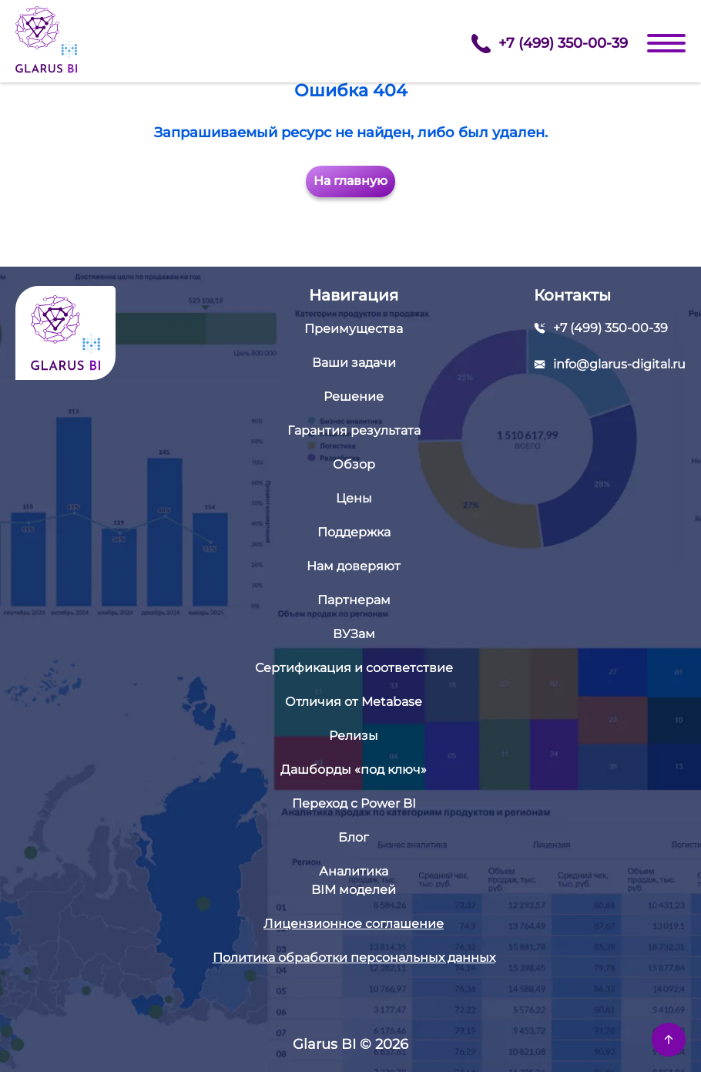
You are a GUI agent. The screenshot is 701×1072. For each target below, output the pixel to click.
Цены (354, 498)
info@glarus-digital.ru (619, 364)
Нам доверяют (354, 566)
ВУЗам (354, 634)
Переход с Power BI (354, 803)
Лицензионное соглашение (353, 923)
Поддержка (354, 532)
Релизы (353, 735)
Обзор (354, 464)
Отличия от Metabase (353, 701)
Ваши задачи (354, 362)
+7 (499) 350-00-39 (549, 43)
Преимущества (353, 328)
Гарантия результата (354, 430)
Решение (354, 396)
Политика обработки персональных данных (354, 957)
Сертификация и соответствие (354, 667)
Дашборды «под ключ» (353, 769)
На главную (350, 180)
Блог (353, 837)
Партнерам (354, 600)
